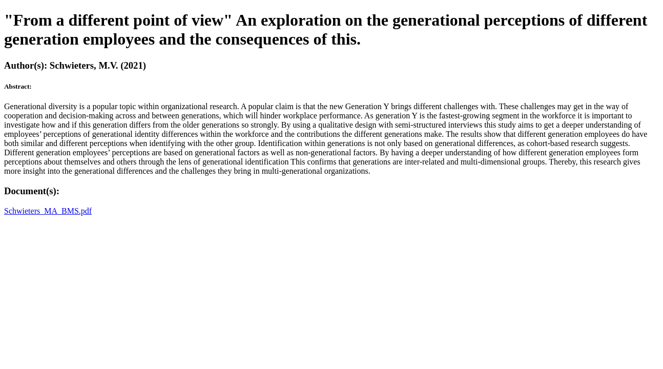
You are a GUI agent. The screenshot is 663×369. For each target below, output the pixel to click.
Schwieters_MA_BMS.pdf (48, 211)
